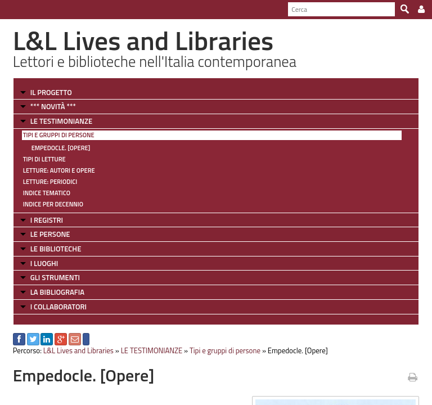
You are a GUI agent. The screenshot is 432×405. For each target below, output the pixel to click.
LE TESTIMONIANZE (61, 121)
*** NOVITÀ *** (53, 106)
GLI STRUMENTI (55, 277)
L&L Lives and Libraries (78, 350)
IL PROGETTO (51, 92)
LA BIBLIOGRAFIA (57, 292)
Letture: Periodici (50, 181)
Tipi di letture (44, 159)
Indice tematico (46, 192)
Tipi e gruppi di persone (58, 135)
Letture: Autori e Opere (59, 170)
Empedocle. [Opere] (61, 147)
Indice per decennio (53, 204)
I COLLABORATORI (58, 306)
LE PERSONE (50, 234)
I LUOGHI (44, 263)
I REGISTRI (46, 220)
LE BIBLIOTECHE (56, 248)
